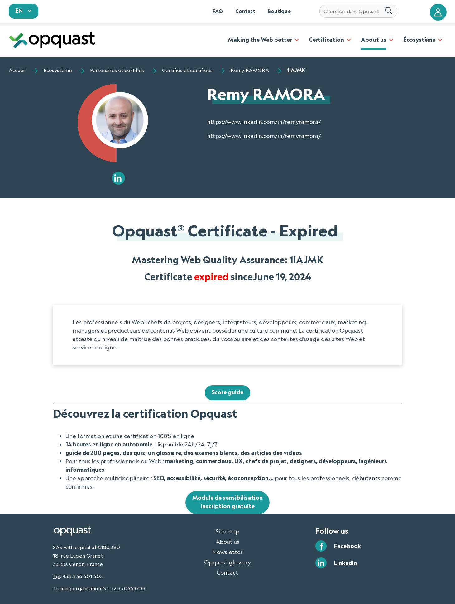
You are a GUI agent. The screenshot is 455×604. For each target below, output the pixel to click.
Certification (326, 39)
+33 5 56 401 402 (83, 576)
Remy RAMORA (250, 70)
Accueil (17, 70)
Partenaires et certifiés (117, 70)
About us (373, 39)
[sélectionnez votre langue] (24, 11)
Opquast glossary (227, 562)
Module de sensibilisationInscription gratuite (227, 502)
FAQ (218, 11)
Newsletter (227, 552)
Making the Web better (260, 39)
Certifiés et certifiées (187, 70)
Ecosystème (58, 70)
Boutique (279, 11)
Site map (227, 531)
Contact (245, 11)
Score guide (227, 392)
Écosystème (419, 39)
